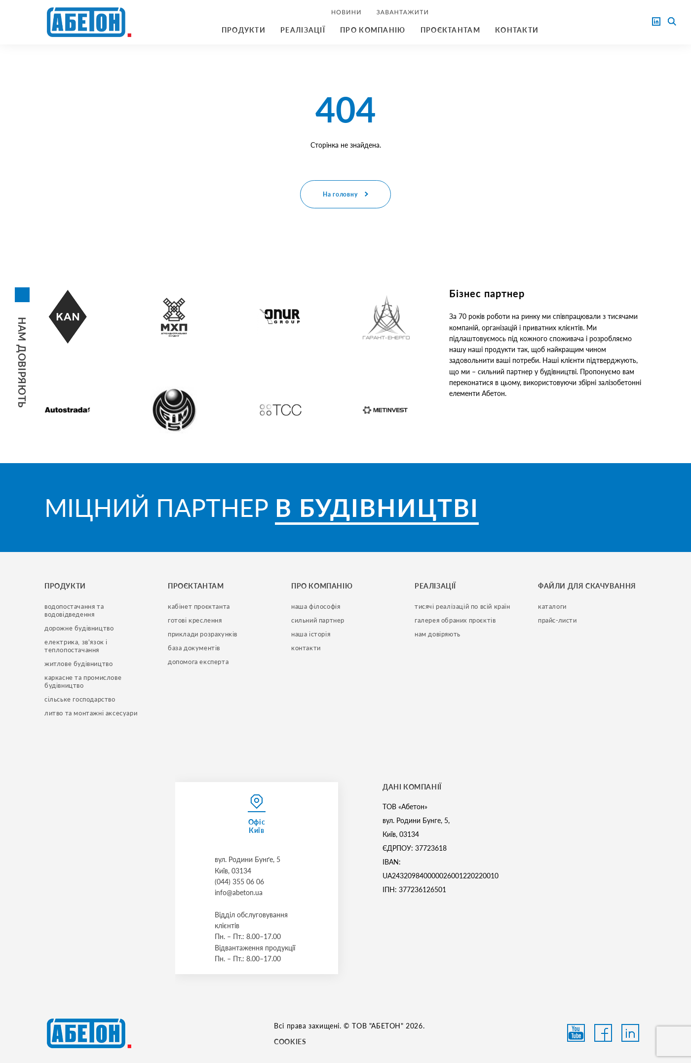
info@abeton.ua (239, 892)
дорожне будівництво (79, 628)
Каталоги (552, 606)
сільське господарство (79, 699)
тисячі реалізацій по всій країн (462, 606)
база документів (194, 648)
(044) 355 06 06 (239, 881)
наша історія (310, 634)
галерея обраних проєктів (455, 620)
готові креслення (195, 620)
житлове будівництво (78, 664)
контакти (306, 648)
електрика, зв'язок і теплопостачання (77, 646)
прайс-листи (557, 620)
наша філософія (315, 606)
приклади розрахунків (202, 634)
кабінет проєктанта (199, 606)
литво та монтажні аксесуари (90, 713)
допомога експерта (198, 662)
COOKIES (290, 1041)
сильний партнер (318, 620)
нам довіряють (438, 634)
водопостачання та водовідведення (75, 610)
